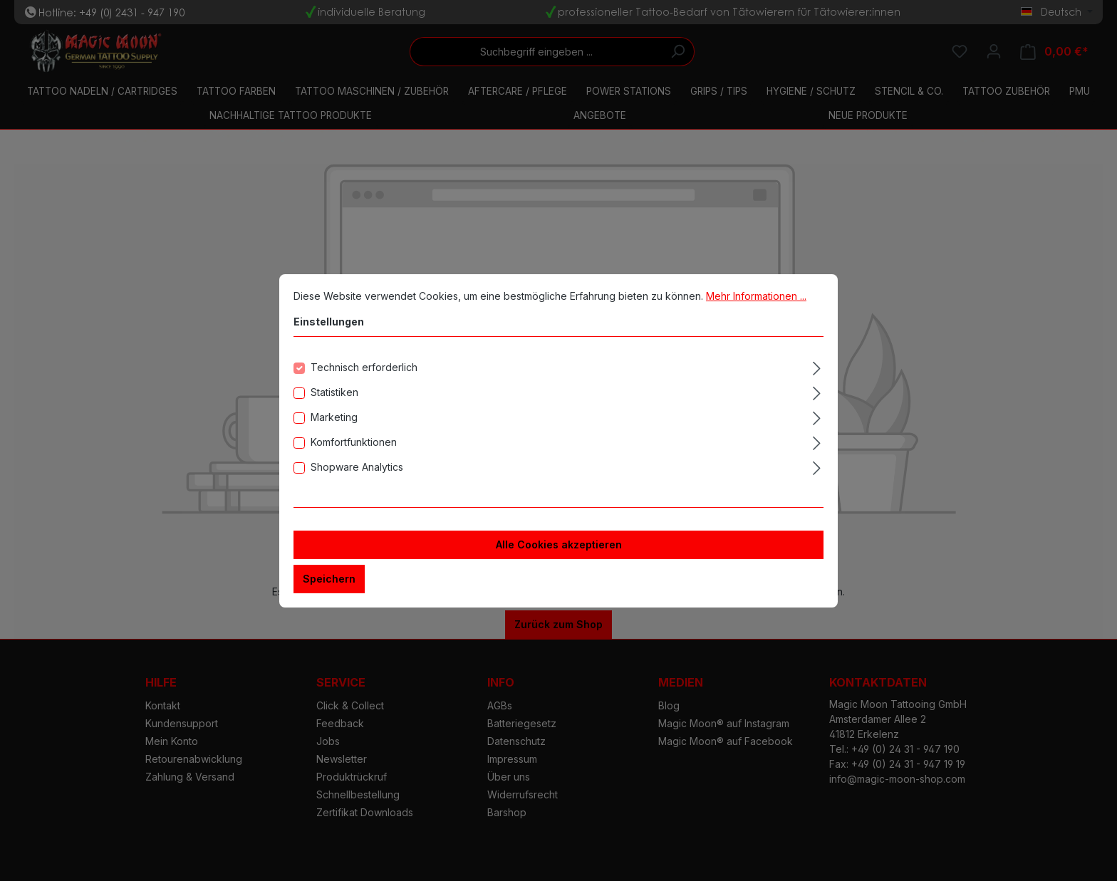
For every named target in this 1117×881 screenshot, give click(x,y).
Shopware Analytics (357, 467)
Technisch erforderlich (364, 367)
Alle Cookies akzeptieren (559, 544)
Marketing (334, 417)
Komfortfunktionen (354, 442)
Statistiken (334, 392)
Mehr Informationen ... (756, 296)
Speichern (329, 579)
